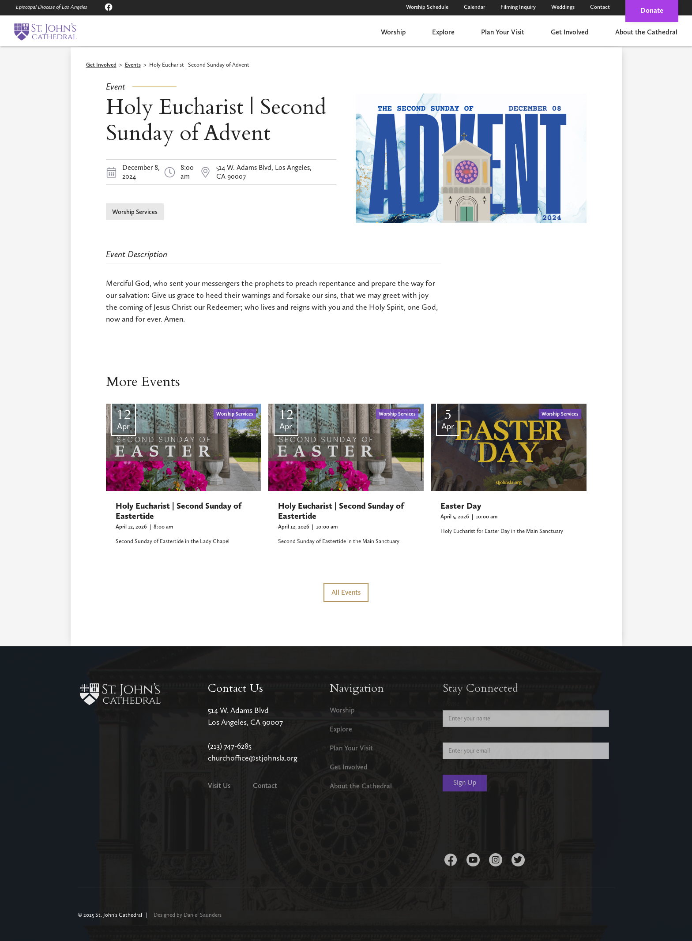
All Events (346, 592)
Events (133, 65)
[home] (45, 32)
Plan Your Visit (502, 32)
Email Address (462, 735)
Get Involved (570, 32)
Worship (393, 32)
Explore (443, 32)
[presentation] (510, 824)
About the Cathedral (646, 32)
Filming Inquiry (518, 7)
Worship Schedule (427, 7)
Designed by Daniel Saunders (188, 914)
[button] (393, 33)
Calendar (474, 7)
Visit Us (219, 785)
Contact (600, 7)
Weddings (563, 7)
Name (451, 703)
